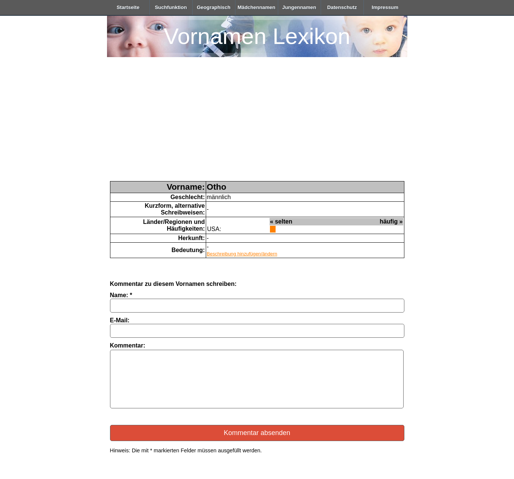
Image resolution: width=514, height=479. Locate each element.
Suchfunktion (171, 7)
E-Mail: (120, 320)
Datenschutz (342, 7)
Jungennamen (299, 7)
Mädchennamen (257, 7)
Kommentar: (127, 345)
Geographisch (214, 7)
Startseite (128, 7)
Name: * (121, 295)
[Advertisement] (257, 124)
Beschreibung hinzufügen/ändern (242, 254)
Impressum (385, 7)
